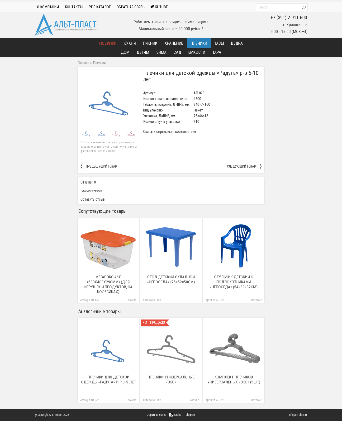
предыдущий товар (99, 166)
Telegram (189, 414)
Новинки (108, 43)
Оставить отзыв (93, 199)
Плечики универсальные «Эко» (171, 379)
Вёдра (237, 43)
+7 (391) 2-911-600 (289, 17)
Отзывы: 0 (88, 182)
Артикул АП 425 (89, 300)
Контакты (74, 7)
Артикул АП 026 (215, 400)
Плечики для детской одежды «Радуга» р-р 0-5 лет (108, 379)
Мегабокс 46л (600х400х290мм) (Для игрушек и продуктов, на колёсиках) (108, 284)
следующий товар (244, 166)
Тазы (219, 43)
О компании (48, 7)
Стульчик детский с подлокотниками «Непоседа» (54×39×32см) (234, 282)
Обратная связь (131, 7)
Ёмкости (196, 52)
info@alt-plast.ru (298, 414)
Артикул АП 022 (89, 400)
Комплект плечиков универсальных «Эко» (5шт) (233, 379)
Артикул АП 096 (215, 300)
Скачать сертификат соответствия (169, 132)
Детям (143, 52)
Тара (216, 52)
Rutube (159, 7)
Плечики (198, 43)
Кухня (130, 43)
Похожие (131, 300)
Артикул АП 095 (152, 300)
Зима (161, 52)
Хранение (174, 43)
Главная (83, 63)
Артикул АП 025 (152, 400)
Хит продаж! (153, 322)
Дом (125, 52)
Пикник (150, 43)
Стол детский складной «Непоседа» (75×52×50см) (171, 279)
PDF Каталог (100, 7)
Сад (177, 52)
